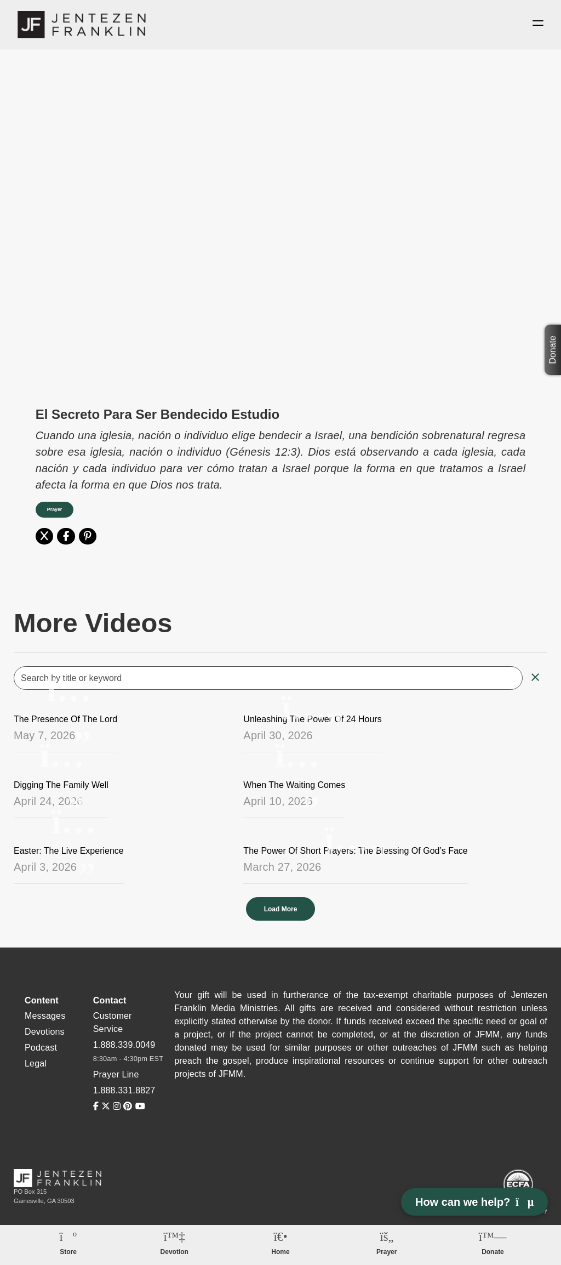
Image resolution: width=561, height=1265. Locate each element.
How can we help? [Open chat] (474, 1202)
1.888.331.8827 (124, 1090)
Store (68, 1252)
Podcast (41, 1047)
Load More (280, 909)
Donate (552, 350)
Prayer (54, 509)
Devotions (45, 1031)
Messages (45, 1015)
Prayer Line (116, 1074)
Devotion (174, 1252)
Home (280, 1252)
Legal (36, 1063)
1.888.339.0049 (124, 1045)
